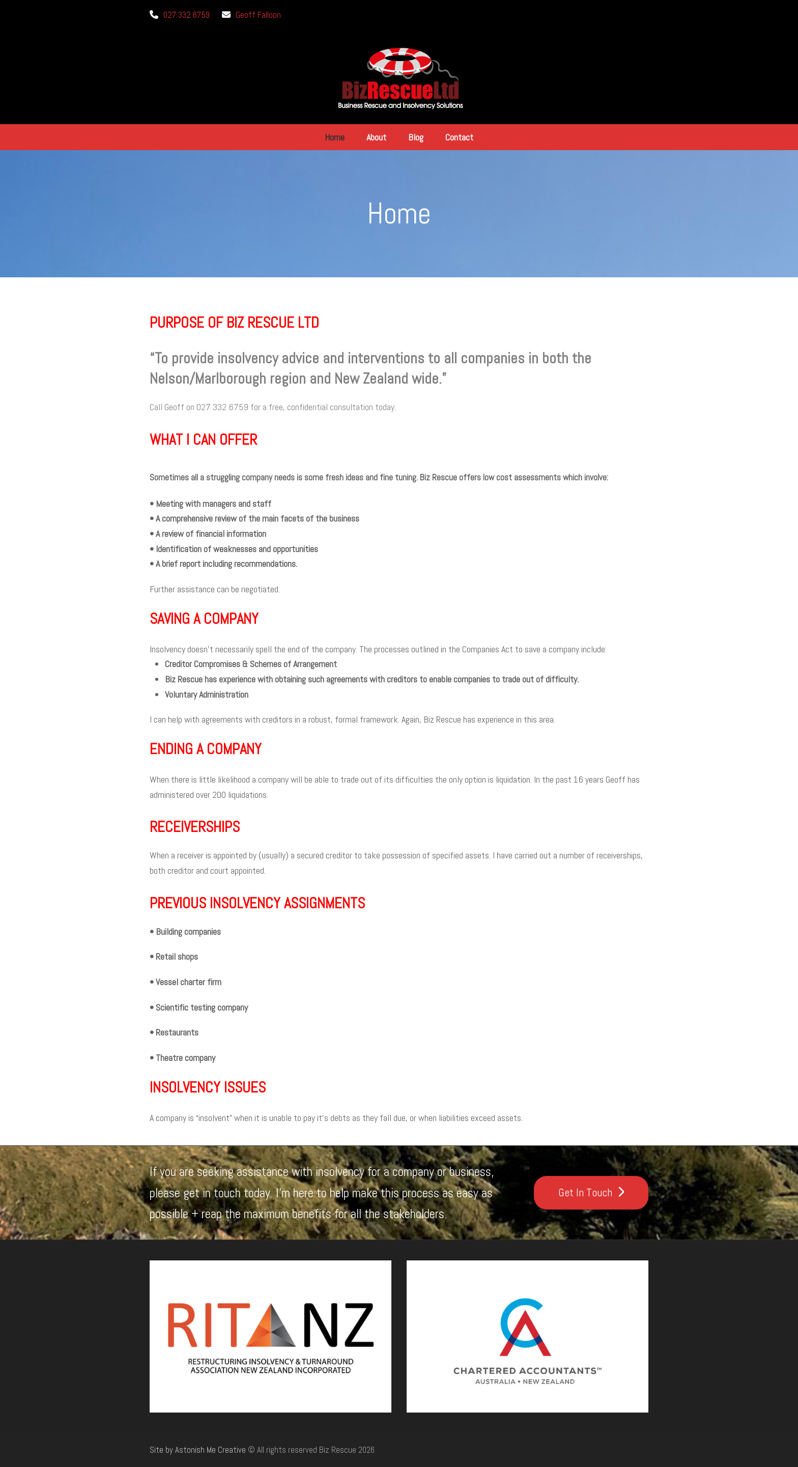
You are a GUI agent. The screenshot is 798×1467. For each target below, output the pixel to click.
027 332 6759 (186, 14)
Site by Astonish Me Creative (198, 1450)
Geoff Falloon (258, 14)
